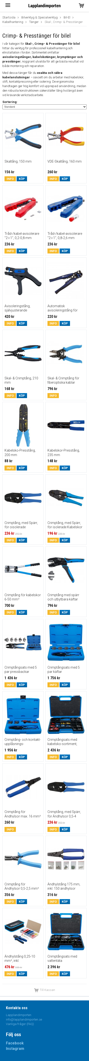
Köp (22, 179)
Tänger (34, 22)
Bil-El (67, 17)
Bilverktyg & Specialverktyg (39, 17)
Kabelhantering (12, 22)
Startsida (8, 17)
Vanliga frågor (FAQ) (20, 1024)
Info (10, 179)
